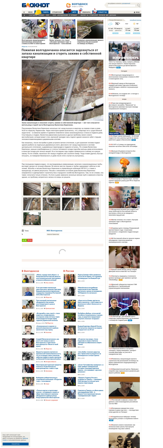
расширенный (126, 3)
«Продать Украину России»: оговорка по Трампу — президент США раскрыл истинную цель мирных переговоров (90, 380)
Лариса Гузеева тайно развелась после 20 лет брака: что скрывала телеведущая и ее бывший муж (90, 276)
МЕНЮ (30, 12)
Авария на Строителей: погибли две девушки (98, 15)
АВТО (70, 12)
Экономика (48, 371)
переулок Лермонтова (53, 234)
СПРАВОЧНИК (57, 12)
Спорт (47, 384)
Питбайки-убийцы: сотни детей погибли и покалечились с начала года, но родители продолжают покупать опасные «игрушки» (90, 316)
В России (68, 271)
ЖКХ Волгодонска (54, 231)
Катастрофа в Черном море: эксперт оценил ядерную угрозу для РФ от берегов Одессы (124, 180)
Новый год (99, 12)
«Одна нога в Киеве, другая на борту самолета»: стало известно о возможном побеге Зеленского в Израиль (90, 303)
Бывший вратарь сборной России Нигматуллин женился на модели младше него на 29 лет (90, 328)
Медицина (84, 11)
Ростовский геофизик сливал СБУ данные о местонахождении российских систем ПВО (123, 401)
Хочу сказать (49, 282)
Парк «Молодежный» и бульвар (65, 15)
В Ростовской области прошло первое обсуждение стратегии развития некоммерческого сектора (124, 240)
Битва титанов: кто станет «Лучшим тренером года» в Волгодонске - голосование (123, 221)
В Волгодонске (30, 271)
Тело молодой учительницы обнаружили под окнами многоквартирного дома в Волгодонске (46, 303)
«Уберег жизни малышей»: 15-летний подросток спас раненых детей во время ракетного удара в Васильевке (124, 138)
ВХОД (137, 12)
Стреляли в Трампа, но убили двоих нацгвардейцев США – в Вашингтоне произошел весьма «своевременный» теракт (90, 393)
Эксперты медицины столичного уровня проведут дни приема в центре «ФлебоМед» (123, 278)
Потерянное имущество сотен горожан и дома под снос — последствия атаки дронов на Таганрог (124, 410)
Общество (24, 46)
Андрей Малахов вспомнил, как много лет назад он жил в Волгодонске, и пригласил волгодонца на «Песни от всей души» (47, 342)
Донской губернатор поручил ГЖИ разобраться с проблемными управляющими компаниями (123, 286)
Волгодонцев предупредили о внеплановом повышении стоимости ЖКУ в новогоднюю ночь (124, 77)
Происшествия (50, 308)
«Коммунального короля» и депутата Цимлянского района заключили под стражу (47, 328)
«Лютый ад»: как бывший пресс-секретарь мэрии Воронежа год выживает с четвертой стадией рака (124, 318)
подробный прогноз (135, 20)
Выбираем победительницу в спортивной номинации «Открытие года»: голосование (49, 379)
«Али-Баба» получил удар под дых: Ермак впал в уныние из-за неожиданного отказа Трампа (89, 353)
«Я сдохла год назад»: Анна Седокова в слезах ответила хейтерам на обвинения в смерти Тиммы (89, 341)
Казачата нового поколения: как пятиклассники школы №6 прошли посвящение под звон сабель (122, 426)
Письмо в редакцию (51, 400)
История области (50, 361)
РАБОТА (41, 12)
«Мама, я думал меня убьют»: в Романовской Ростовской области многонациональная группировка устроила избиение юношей (48, 277)
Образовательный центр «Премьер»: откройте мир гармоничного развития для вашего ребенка (124, 371)
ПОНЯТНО (16, 444)
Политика (48, 332)
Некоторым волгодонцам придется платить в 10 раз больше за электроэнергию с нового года (48, 366)
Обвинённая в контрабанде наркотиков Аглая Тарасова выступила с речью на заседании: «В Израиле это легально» (90, 290)
